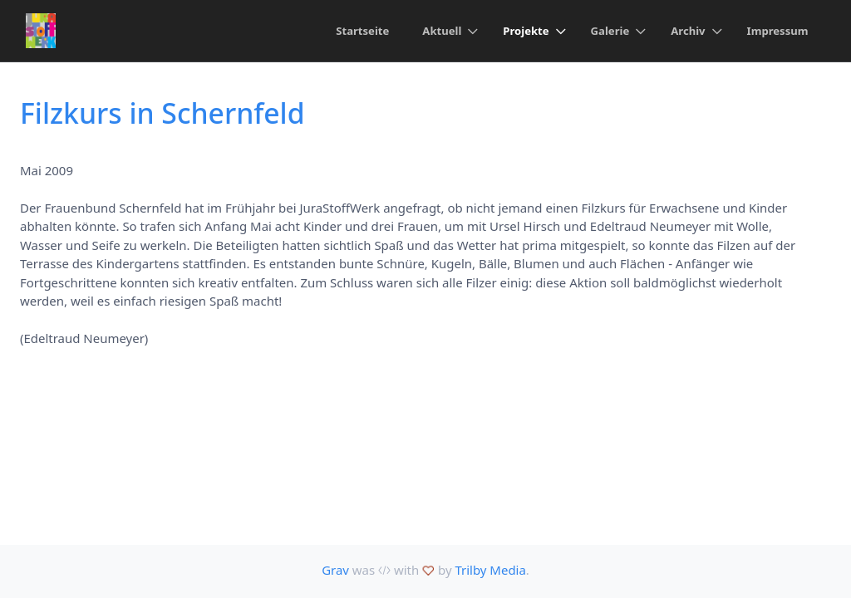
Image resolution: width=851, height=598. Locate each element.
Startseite (362, 30)
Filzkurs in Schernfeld (162, 113)
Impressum (778, 30)
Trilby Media (490, 569)
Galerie (610, 30)
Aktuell (441, 30)
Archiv (688, 30)
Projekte (525, 30)
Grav (335, 569)
